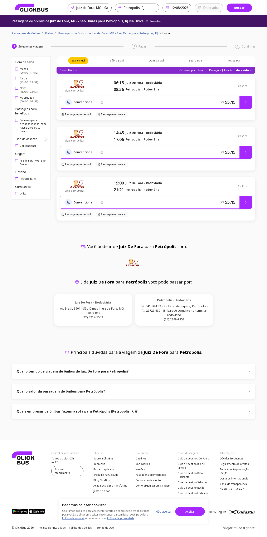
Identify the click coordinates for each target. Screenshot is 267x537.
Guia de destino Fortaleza (193, 493)
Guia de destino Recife (191, 487)
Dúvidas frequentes (231, 458)
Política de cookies (73, 518)
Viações (140, 469)
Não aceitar (163, 511)
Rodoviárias (143, 464)
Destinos (141, 458)
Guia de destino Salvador (193, 482)
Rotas (49, 33)
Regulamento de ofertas (234, 464)
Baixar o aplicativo (104, 469)
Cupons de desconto (148, 480)
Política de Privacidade (52, 527)
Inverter (153, 21)
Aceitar (190, 511)
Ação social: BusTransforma (110, 485)
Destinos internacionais (234, 478)
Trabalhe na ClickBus (105, 475)
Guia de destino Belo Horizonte (190, 475)
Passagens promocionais (151, 475)
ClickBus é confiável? (232, 489)
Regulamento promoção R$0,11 (234, 471)
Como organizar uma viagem (153, 485)
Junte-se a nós (101, 491)
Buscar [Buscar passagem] (239, 8)
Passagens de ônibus (26, 33)
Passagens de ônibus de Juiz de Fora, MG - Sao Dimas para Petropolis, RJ (108, 33)
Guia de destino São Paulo (193, 458)
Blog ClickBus (101, 480)
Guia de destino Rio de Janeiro (191, 465)
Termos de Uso (104, 527)
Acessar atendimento (62, 471)
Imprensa (99, 464)
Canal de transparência (234, 484)
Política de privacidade (120, 518)
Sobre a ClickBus (103, 458)
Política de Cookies (80, 527)
